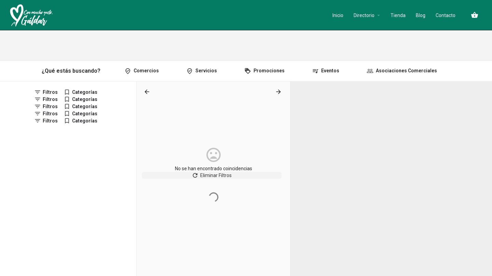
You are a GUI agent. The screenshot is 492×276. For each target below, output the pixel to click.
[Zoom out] (484, 100)
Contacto (445, 15)
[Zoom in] (484, 90)
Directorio (364, 15)
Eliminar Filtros (213, 178)
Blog (420, 15)
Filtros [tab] (50, 92)
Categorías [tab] (84, 92)
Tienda (398, 15)
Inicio (337, 15)
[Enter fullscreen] (484, 113)
